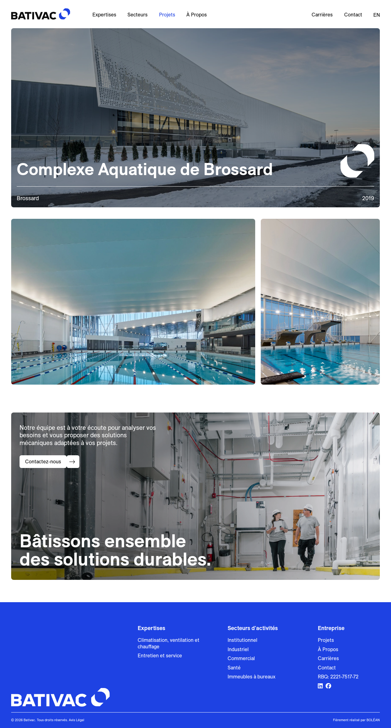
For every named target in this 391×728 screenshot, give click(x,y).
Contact (353, 14)
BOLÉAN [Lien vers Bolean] (373, 720)
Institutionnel (242, 640)
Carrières (322, 14)
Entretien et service (160, 655)
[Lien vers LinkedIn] (320, 686)
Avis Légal (76, 720)
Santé (234, 667)
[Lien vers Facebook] (328, 686)
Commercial (241, 658)
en (376, 15)
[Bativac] (40, 14)
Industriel (238, 649)
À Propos (196, 14)
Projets (167, 14)
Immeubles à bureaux (251, 676)
